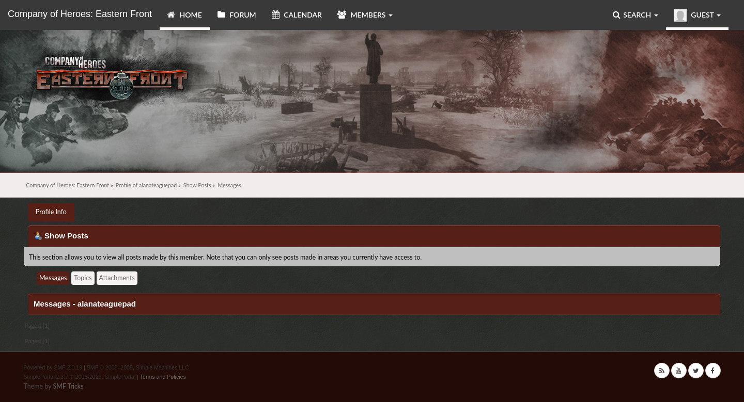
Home (184, 14)
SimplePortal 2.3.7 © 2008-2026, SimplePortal (80, 377)
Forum (237, 14)
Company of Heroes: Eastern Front (80, 14)
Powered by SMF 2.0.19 (53, 367)
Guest (697, 15)
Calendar (297, 14)
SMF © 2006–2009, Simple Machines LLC (138, 367)
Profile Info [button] (51, 212)
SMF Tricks (68, 386)
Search (635, 14)
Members (365, 14)
